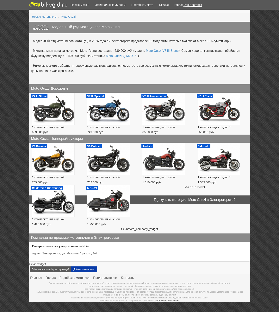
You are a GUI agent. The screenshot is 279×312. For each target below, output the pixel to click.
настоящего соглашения (167, 300)
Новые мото (80, 4)
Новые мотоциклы (44, 16)
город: (188, 5)
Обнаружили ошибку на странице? (50, 269)
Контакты (127, 277)
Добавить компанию (84, 269)
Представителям (105, 277)
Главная (36, 277)
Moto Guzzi (68, 16)
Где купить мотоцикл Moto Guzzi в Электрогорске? (194, 200)
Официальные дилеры (110, 4)
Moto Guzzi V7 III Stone (162, 50)
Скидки (164, 4)
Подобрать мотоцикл (74, 277)
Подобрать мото (142, 4)
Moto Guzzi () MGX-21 (122, 56)
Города (51, 277)
